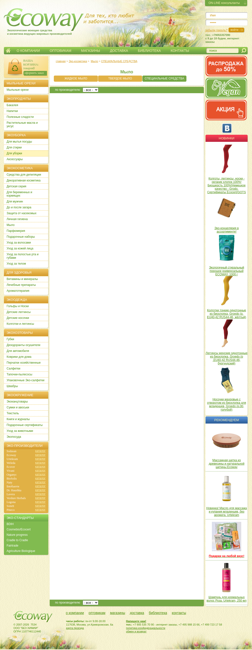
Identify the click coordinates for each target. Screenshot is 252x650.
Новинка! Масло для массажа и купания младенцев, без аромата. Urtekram (226, 511)
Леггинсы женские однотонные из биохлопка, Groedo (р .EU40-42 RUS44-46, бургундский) (227, 358)
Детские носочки (18, 318)
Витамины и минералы (22, 279)
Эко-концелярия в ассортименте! (226, 229)
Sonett (10, 506)
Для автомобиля (18, 351)
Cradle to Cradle (17, 540)
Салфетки (13, 368)
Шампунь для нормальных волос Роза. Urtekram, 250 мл (226, 598)
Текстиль (13, 413)
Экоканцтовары (17, 401)
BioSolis (12, 478)
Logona (11, 502)
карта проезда (75, 628)
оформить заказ (34, 73)
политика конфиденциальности (145, 628)
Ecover (11, 467)
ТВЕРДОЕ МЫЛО (120, 78)
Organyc (12, 474)
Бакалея (12, 105)
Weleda (11, 463)
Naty (9, 482)
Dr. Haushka (14, 490)
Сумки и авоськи (18, 407)
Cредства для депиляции (24, 174)
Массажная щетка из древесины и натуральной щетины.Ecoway (226, 464)
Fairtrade (12, 545)
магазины (117, 613)
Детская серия (16, 186)
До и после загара (19, 207)
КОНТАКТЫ (180, 51)
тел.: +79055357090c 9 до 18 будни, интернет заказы (222, 38)
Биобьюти (13, 486)
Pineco (11, 510)
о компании (75, 613)
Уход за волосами (19, 242)
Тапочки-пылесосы (19, 374)
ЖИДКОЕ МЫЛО (75, 78)
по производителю (67, 89)
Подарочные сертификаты (25, 425)
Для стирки (14, 147)
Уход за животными (20, 431)
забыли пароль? (216, 30)
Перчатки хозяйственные (24, 362)
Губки (10, 339)
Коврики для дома (19, 357)
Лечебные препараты (21, 285)
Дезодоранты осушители (23, 345)
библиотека (158, 613)
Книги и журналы (18, 419)
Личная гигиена (17, 219)
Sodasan (11, 451)
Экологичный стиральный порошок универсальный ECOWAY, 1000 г (226, 271)
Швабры (12, 386)
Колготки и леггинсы (20, 323)
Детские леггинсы (19, 312)
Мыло (94, 61)
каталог (40, 451)
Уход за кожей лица (20, 248)
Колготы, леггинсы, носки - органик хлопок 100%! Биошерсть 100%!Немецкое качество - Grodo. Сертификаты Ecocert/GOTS (226, 185)
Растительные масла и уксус (22, 124)
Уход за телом (16, 263)
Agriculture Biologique (21, 551)
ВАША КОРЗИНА (30, 62)
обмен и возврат (136, 631)
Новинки (226, 138)
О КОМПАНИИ (28, 51)
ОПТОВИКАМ (60, 51)
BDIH (10, 524)
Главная (8, 50)
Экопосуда (14, 436)
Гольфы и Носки (18, 306)
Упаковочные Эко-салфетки (25, 380)
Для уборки (14, 153)
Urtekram (12, 459)
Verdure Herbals (16, 498)
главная (61, 61)
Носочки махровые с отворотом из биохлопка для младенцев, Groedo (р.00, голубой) (226, 404)
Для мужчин (15, 201)
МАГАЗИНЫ (90, 51)
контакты (179, 613)
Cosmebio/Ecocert (19, 529)
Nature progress (17, 535)
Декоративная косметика (24, 180)
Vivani (10, 470)
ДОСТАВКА (119, 51)
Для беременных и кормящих (19, 194)
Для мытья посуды (19, 141)
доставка (137, 613)
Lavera (11, 494)
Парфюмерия (16, 231)
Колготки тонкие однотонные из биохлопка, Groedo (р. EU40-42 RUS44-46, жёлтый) (226, 314)
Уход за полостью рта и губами (23, 256)
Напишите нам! (136, 621)
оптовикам (97, 613)
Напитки (12, 111)
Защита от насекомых (21, 213)
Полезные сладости (20, 117)
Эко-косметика (78, 61)
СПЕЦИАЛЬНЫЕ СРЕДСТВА (119, 61)
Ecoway (11, 455)
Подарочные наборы (21, 236)
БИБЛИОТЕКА (149, 51)
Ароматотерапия (18, 290)
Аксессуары (15, 159)
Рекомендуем (226, 420)
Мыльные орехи (18, 89)
